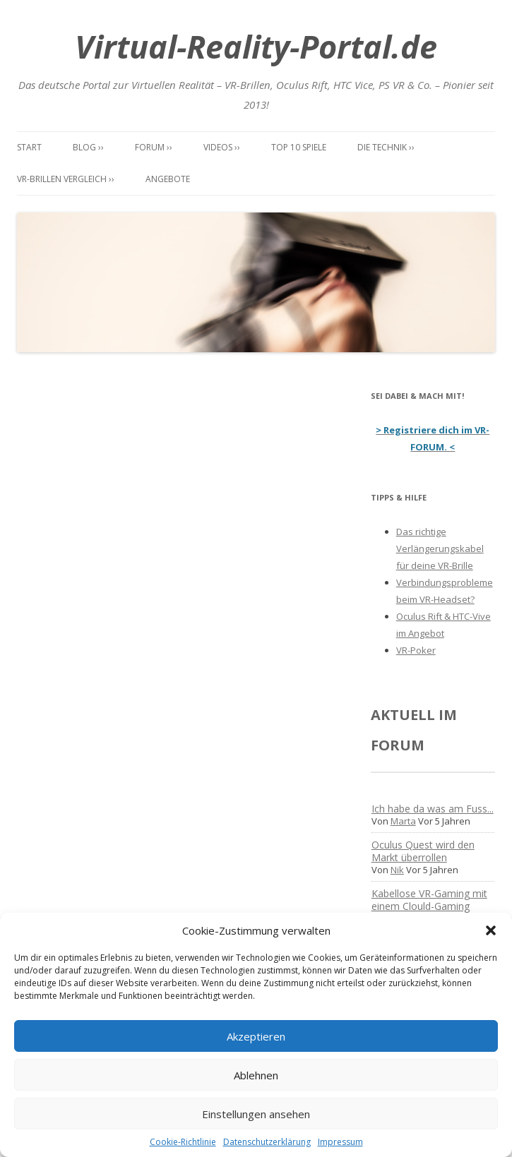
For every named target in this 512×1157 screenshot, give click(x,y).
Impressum (340, 1142)
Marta (403, 821)
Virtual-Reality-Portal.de (256, 46)
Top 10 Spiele (298, 147)
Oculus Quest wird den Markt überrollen (423, 851)
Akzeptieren (256, 1036)
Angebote (167, 179)
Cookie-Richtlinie (183, 1142)
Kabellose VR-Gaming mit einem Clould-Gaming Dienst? (429, 906)
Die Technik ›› (386, 147)
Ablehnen (256, 1075)
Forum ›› (153, 147)
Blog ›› (88, 147)
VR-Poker (416, 650)
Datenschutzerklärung (267, 1142)
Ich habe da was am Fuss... (432, 808)
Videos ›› (221, 147)
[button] (491, 930)
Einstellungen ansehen (256, 1114)
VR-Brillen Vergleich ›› (65, 179)
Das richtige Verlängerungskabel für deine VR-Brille (440, 548)
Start (29, 147)
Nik (397, 869)
